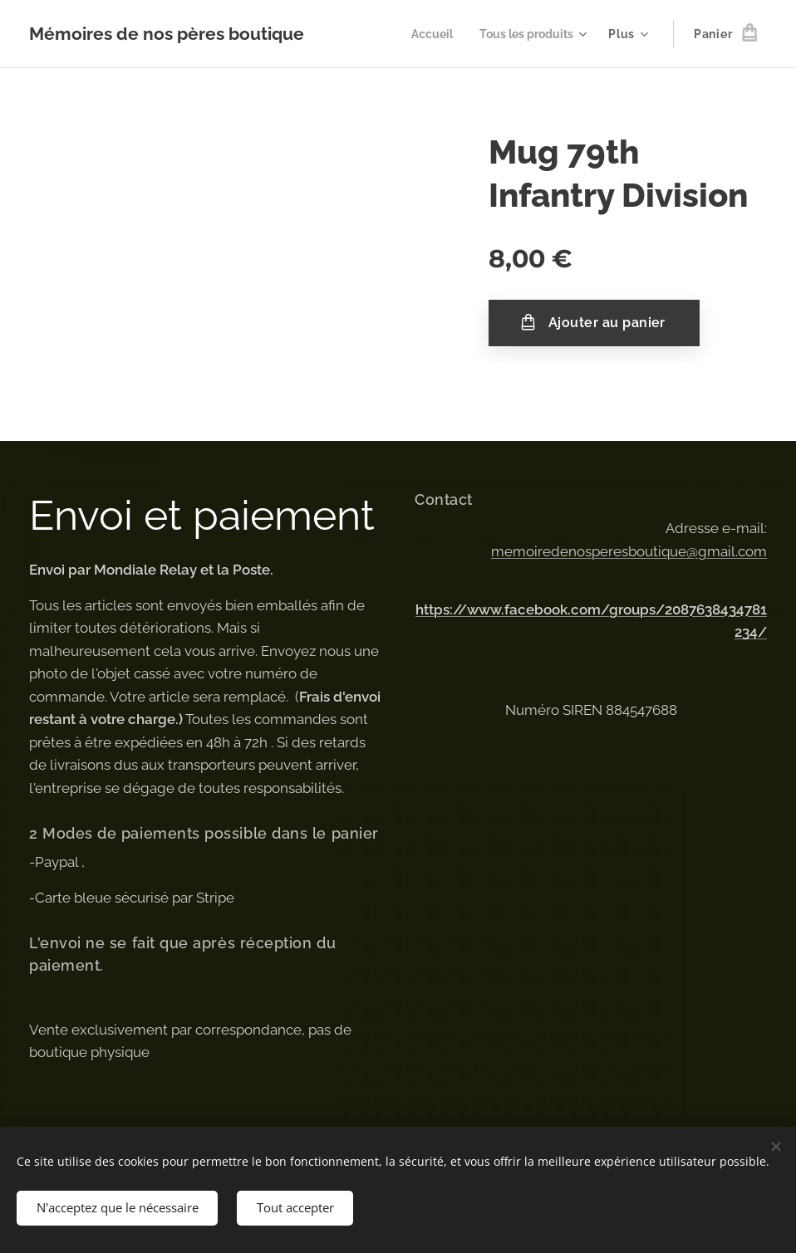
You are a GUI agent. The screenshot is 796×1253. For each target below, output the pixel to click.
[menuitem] (424, 34)
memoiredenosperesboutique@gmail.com (629, 550)
